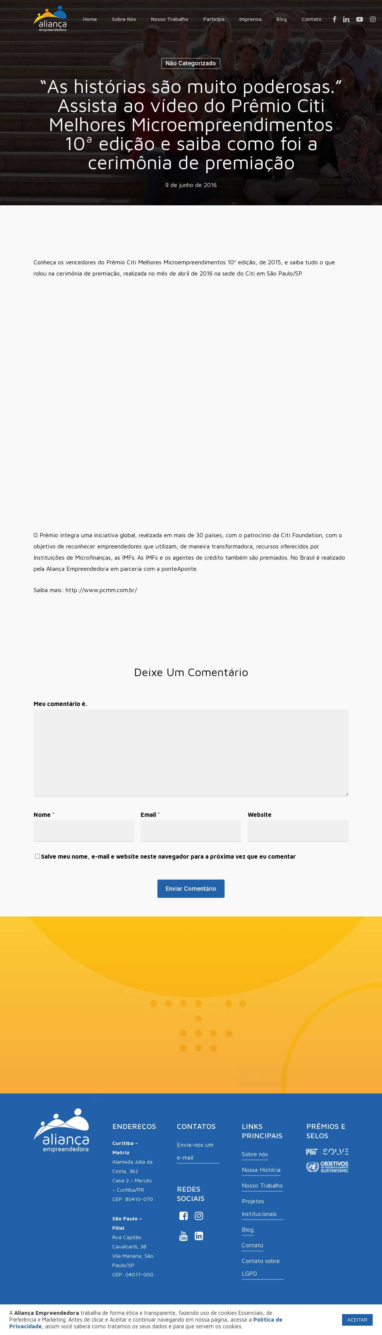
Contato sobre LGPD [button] (261, 1267)
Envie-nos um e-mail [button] (195, 1151)
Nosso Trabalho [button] (262, 1185)
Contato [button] (252, 1245)
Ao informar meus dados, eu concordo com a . (190, 1106)
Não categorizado (191, 63)
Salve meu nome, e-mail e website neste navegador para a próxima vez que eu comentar (168, 856)
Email (150, 814)
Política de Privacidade (252, 1106)
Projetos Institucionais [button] (259, 1207)
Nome (44, 814)
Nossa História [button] (261, 1169)
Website (260, 814)
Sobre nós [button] (255, 1154)
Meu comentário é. (60, 703)
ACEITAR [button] (357, 1319)
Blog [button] (248, 1229)
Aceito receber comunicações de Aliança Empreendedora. (179, 1096)
